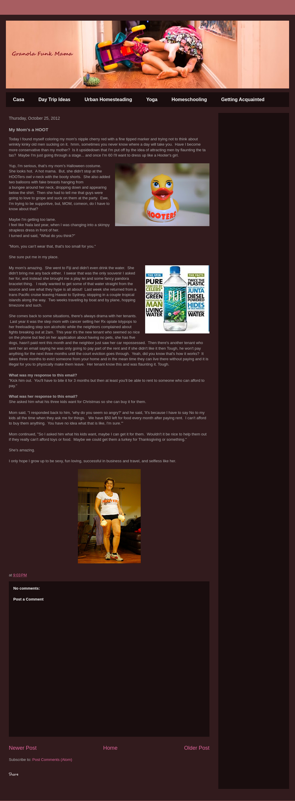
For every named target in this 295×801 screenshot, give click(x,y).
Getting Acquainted (243, 99)
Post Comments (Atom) (52, 759)
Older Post (196, 748)
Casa (18, 99)
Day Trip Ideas (54, 99)
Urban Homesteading (108, 99)
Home (110, 748)
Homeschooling (189, 99)
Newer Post (23, 748)
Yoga (152, 99)
